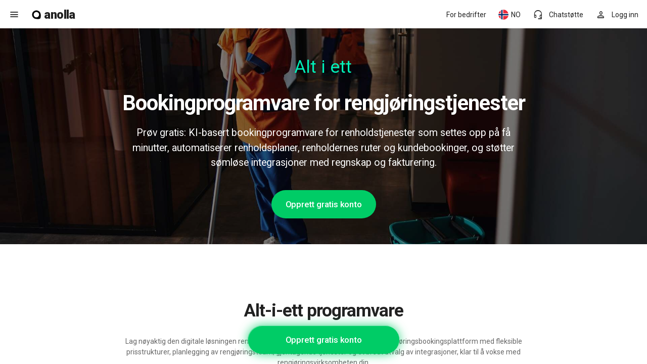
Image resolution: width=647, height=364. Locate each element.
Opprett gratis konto (324, 204)
